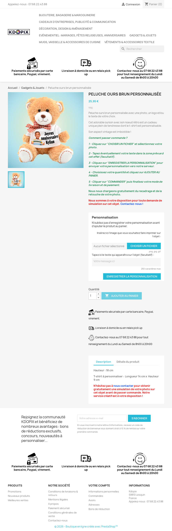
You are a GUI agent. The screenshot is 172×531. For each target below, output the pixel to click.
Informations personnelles (104, 491)
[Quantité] (93, 296)
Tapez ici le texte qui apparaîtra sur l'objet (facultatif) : (123, 254)
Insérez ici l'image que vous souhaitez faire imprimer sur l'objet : (129, 234)
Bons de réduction (99, 509)
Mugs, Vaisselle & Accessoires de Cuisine (70, 42)
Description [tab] (103, 362)
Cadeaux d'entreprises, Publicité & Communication (77, 22)
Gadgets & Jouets (143, 35)
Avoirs (92, 500)
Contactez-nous (58, 520)
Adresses (94, 504)
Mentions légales (58, 499)
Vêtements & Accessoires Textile (129, 42)
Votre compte (99, 485)
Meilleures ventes (18, 500)
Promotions (14, 491)
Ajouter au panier (121, 296)
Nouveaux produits (19, 495)
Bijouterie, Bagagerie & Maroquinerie (67, 15)
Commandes (96, 495)
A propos (53, 503)
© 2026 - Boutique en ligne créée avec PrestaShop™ (86, 526)
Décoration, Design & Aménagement (66, 28)
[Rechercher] (142, 48)
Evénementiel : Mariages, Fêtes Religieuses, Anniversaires (82, 35)
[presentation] (105, 442)
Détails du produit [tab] (128, 362)
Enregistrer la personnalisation (132, 276)
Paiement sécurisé (59, 508)
